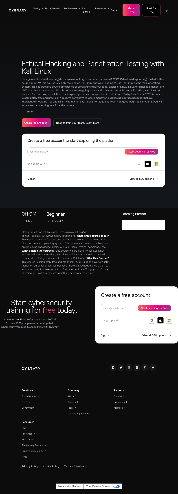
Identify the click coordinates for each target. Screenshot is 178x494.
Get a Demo (131, 10)
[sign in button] (34, 178)
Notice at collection (69, 486)
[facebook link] (137, 367)
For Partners (86, 10)
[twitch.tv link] (145, 367)
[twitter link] (121, 367)
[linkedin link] (113, 367)
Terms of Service (74, 466)
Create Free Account (36, 122)
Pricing (114, 10)
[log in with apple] (148, 164)
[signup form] (93, 151)
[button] (37, 8)
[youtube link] (152, 367)
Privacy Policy (30, 466)
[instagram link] (129, 367)
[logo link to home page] (31, 369)
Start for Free (151, 10)
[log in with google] (139, 164)
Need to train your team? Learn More (77, 122)
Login (166, 10)
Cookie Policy (51, 466)
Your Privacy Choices (98, 486)
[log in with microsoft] (156, 164)
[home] (17, 10)
